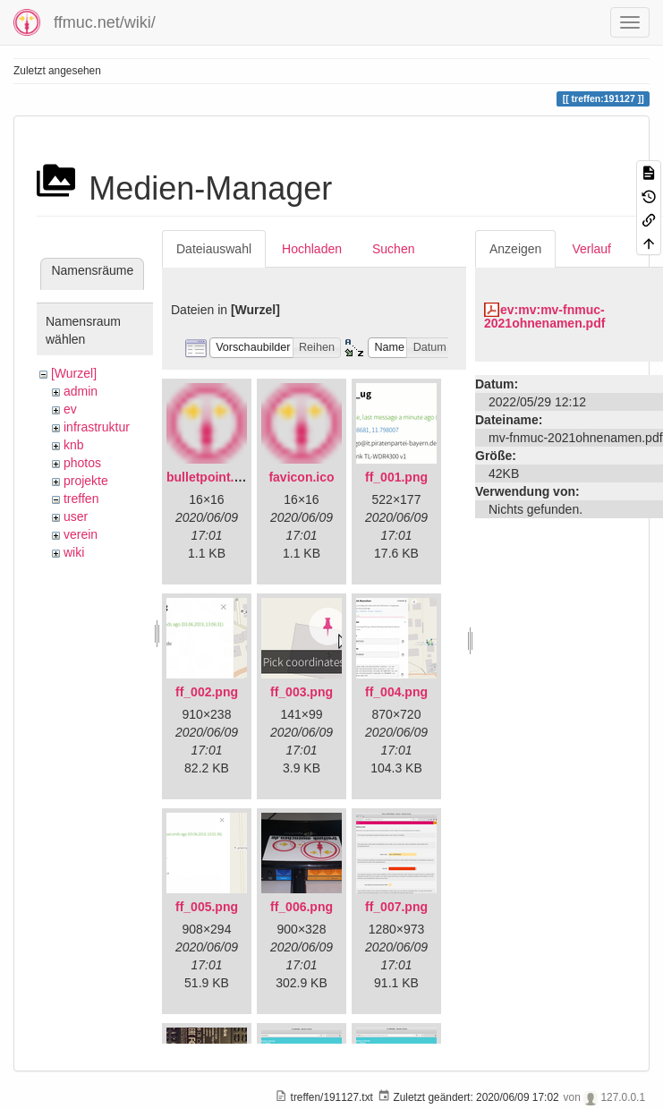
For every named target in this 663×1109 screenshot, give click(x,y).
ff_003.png (301, 692)
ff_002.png (206, 692)
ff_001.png (396, 477)
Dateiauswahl (213, 249)
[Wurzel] (74, 373)
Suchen (393, 249)
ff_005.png (206, 907)
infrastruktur (97, 427)
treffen (81, 498)
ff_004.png (396, 692)
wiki (74, 552)
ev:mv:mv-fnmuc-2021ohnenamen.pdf (544, 316)
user (76, 516)
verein (81, 534)
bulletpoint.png (211, 477)
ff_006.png (301, 907)
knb (74, 445)
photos (82, 463)
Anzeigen (515, 249)
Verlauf (591, 249)
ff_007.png (396, 907)
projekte (86, 480)
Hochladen (312, 249)
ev (70, 409)
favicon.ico (301, 477)
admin (81, 391)
